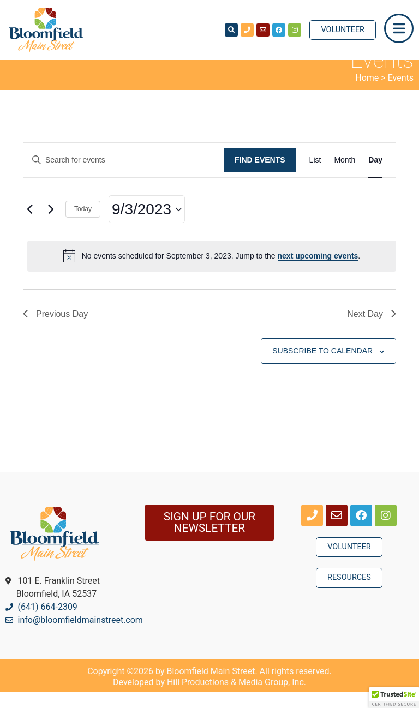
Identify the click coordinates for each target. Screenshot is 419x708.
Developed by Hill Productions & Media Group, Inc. (209, 698)
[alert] (211, 271)
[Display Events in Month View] (344, 176)
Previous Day (55, 329)
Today (83, 225)
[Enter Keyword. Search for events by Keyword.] (123, 176)
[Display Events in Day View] (375, 176)
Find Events (260, 175)
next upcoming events (318, 271)
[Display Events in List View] (315, 176)
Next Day (371, 329)
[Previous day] (29, 225)
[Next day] (50, 225)
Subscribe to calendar (322, 366)
